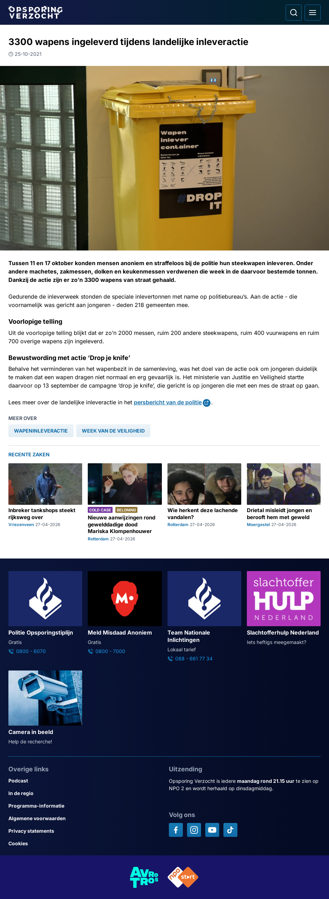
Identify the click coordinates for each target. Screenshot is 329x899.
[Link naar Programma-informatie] (84, 805)
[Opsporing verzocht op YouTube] (212, 830)
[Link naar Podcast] (84, 780)
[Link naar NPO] (183, 877)
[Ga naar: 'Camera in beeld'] (45, 707)
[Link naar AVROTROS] (144, 877)
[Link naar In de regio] (84, 793)
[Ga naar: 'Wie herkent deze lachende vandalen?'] (204, 502)
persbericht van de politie (168, 402)
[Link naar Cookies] (84, 843)
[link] (40, 430)
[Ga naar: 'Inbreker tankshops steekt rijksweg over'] (45, 502)
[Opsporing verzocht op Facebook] (176, 830)
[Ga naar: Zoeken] (294, 13)
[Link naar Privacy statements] (84, 830)
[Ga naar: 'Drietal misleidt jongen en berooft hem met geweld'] (284, 502)
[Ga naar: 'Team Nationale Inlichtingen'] (204, 616)
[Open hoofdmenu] (313, 13)
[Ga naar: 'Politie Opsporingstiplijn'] (45, 613)
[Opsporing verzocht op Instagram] (194, 830)
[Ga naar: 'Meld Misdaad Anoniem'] (125, 613)
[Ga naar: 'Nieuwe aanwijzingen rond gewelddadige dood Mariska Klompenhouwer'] (125, 502)
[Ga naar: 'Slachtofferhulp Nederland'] (284, 608)
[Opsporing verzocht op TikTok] (230, 830)
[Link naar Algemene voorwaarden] (84, 818)
